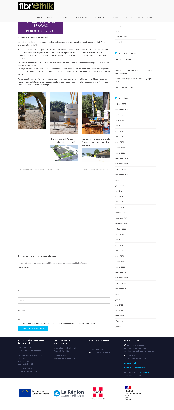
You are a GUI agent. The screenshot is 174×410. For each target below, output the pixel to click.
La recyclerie (100, 17)
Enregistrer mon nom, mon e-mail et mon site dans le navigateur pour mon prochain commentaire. (57, 323)
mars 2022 (119, 316)
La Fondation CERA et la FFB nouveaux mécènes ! (41, 169)
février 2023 (120, 261)
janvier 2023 (120, 267)
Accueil (39, 17)
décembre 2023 (121, 218)
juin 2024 (119, 191)
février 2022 (120, 321)
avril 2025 (119, 136)
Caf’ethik (129, 17)
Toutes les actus (121, 42)
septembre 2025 (121, 109)
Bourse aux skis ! (122, 65)
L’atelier (65, 17)
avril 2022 (119, 310)
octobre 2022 (120, 283)
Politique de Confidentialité (134, 368)
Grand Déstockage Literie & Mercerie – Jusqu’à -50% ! (133, 80)
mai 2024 (119, 196)
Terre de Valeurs (82, 17)
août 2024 (119, 180)
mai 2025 (119, 131)
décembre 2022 (121, 272)
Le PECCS (116, 17)
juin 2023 (119, 240)
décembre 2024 (121, 158)
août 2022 (119, 294)
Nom (21, 291)
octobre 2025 (120, 104)
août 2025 (119, 115)
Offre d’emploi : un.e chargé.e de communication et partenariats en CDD (135, 71)
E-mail (21, 301)
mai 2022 (119, 305)
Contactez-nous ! (145, 17)
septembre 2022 (121, 288)
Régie (117, 31)
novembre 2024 (121, 164)
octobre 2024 (120, 169)
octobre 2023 (120, 229)
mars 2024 (119, 207)
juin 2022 (119, 299)
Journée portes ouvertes (124, 87)
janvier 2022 (120, 326)
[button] (36, 6)
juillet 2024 (119, 185)
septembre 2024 (121, 174)
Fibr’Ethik (50, 17)
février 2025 (120, 147)
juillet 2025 (119, 120)
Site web (21, 310)
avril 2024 (119, 202)
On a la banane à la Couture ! (94, 169)
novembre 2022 (121, 278)
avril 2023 (119, 250)
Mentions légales (131, 363)
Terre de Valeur (121, 37)
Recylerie (118, 26)
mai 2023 (119, 245)
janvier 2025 (120, 153)
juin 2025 (119, 126)
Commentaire (24, 267)
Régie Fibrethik (143, 372)
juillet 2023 (119, 234)
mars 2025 (119, 142)
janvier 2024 (120, 212)
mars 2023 (119, 256)
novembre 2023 (121, 223)
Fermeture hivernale (123, 59)
